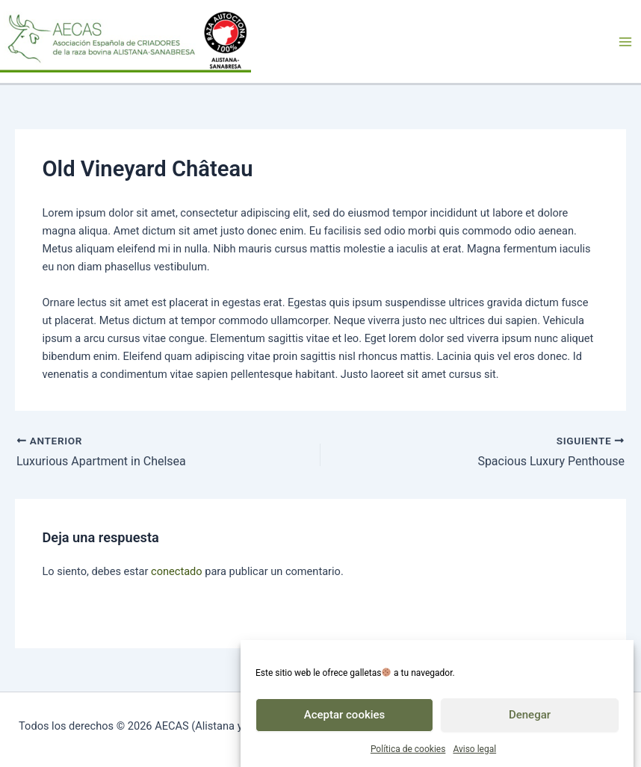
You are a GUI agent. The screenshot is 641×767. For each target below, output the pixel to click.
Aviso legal (474, 753)
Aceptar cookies (344, 718)
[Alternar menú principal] (625, 42)
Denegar (530, 718)
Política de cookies (408, 753)
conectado (176, 571)
